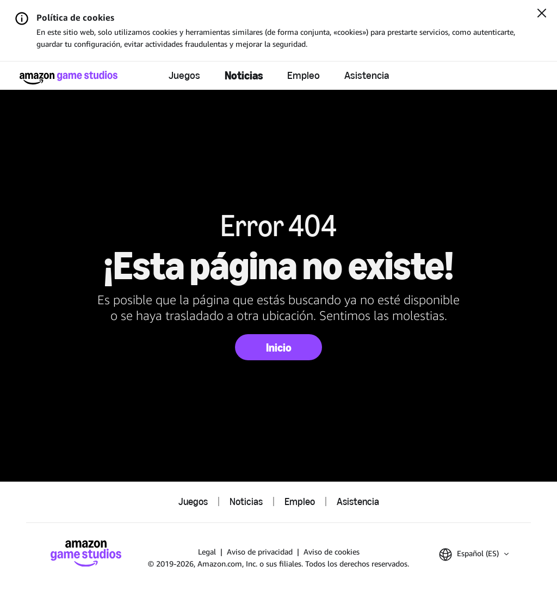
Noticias (244, 75)
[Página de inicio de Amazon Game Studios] (68, 77)
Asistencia (366, 75)
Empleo (303, 75)
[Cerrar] (541, 14)
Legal (207, 551)
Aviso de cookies (332, 551)
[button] (474, 554)
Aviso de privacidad (260, 551)
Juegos (184, 75)
